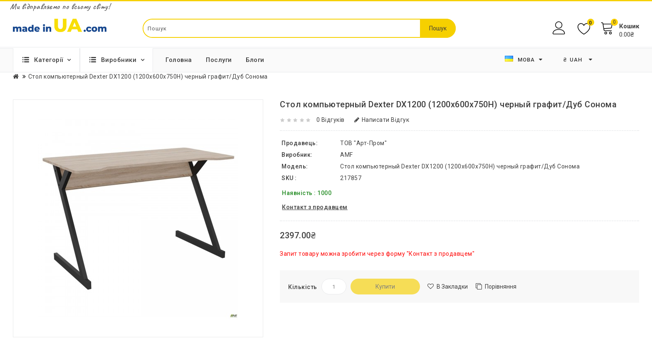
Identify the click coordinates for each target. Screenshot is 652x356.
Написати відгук (381, 119)
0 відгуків (330, 119)
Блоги (255, 60)
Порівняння (500, 286)
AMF (346, 154)
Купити (385, 286)
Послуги (219, 60)
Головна (178, 60)
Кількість (302, 287)
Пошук (438, 28)
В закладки (452, 286)
